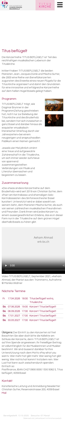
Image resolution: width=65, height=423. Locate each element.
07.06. (14, 306)
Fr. (4, 298)
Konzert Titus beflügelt (42, 306)
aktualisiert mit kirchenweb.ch (49, 418)
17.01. (14, 315)
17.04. (14, 298)
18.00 (25, 298)
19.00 (25, 306)
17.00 (25, 311)
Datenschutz (28, 418)
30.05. (14, 320)
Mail (4, 393)
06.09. (14, 311)
